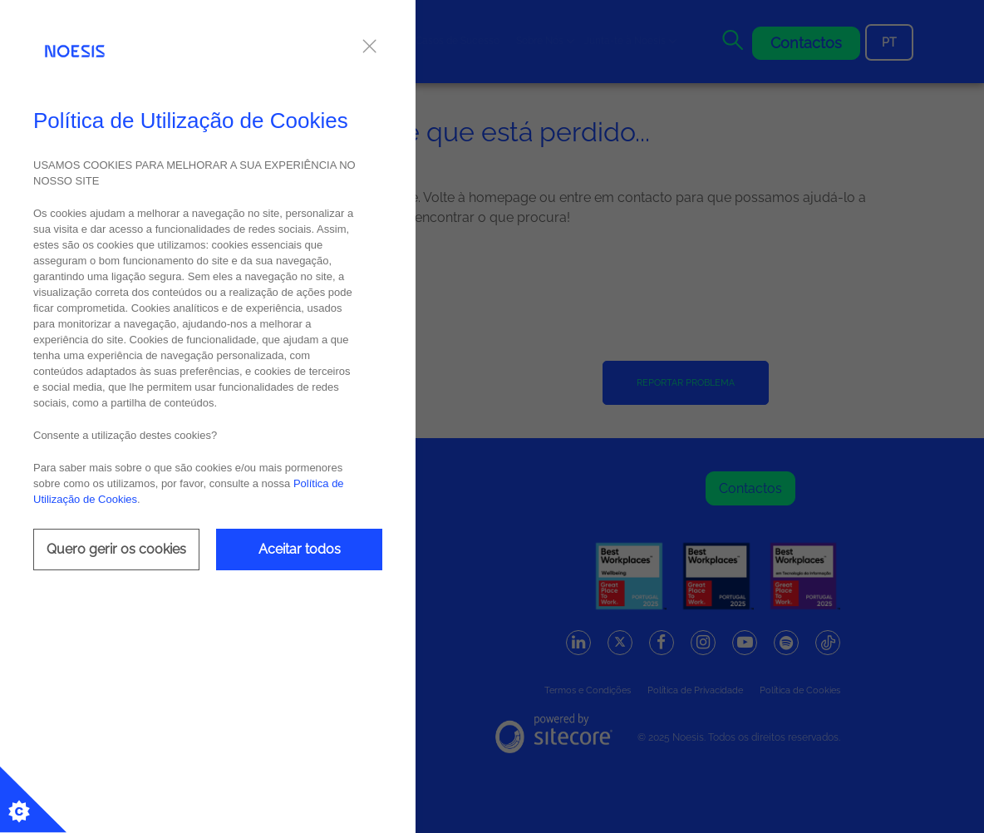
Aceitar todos (299, 549)
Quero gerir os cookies (116, 549)
